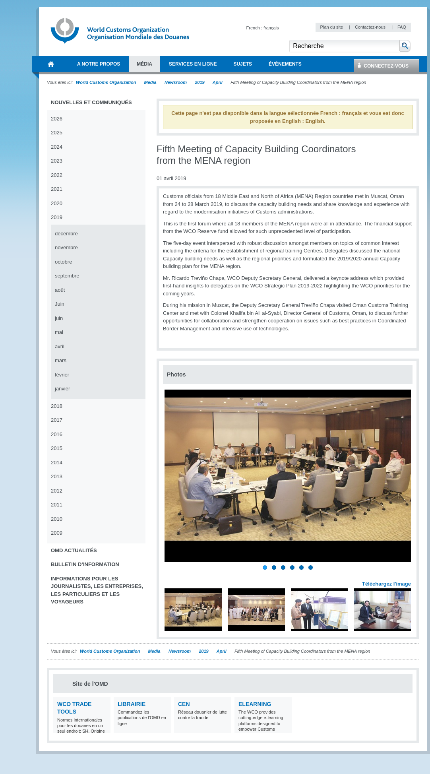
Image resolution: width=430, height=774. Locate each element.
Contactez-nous (371, 27)
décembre (66, 234)
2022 (56, 175)
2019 (199, 82)
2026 (56, 119)
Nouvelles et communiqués (91, 102)
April (218, 82)
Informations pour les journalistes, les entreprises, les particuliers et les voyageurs (97, 590)
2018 (56, 406)
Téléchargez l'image (386, 584)
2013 (56, 476)
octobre (63, 262)
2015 (56, 448)
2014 (56, 463)
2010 (56, 519)
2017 (56, 420)
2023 (56, 161)
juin (59, 318)
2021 (56, 189)
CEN (184, 704)
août (60, 290)
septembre (67, 276)
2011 (56, 505)
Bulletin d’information (85, 564)
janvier (62, 389)
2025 (56, 133)
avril (59, 346)
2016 (56, 434)
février (62, 375)
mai (59, 332)
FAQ (401, 27)
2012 (56, 491)
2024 (56, 147)
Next (409, 575)
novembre (66, 247)
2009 (56, 533)
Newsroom (176, 82)
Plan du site (332, 27)
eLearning (254, 704)
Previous (171, 575)
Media (150, 82)
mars (60, 360)
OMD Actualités (74, 550)
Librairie (131, 704)
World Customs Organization (106, 82)
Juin (59, 304)
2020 (56, 203)
